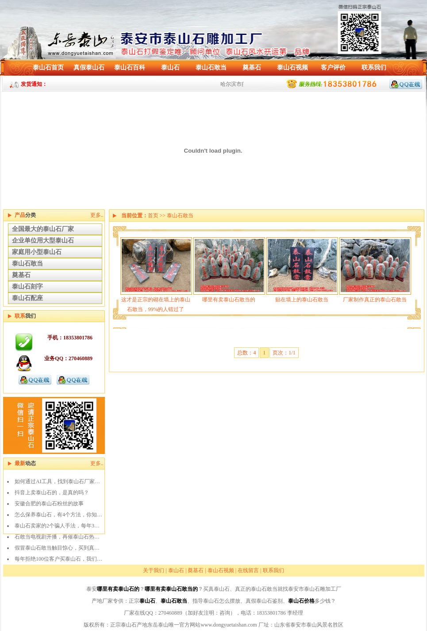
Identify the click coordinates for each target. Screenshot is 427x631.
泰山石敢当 (211, 67)
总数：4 (246, 353)
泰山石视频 (292, 67)
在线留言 (248, 570)
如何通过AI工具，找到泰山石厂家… (57, 481)
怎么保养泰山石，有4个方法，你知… (58, 515)
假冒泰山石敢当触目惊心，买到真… (57, 548)
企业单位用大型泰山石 (43, 240)
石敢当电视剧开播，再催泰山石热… (57, 537)
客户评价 (333, 67)
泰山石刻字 (27, 286)
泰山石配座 (27, 298)
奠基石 (251, 67)
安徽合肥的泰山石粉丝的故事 (49, 503)
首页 (153, 215)
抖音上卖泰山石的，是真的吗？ (52, 492)
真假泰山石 (88, 67)
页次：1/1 (284, 353)
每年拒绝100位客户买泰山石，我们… (58, 559)
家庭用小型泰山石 (37, 252)
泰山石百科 (129, 67)
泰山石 (170, 67)
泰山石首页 (48, 67)
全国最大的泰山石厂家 (43, 229)
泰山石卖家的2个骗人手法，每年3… (57, 526)
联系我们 (374, 67)
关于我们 (153, 570)
